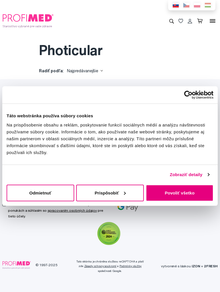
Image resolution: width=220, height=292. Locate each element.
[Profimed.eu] (28, 21)
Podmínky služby (130, 266)
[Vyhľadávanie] (171, 21)
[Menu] (213, 20)
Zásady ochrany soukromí (100, 266)
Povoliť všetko (180, 192)
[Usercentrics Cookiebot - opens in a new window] (188, 95)
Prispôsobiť (110, 192)
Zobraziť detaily (186, 174)
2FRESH (211, 266)
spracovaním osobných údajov (72, 210)
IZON (196, 266)
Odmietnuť (40, 192)
